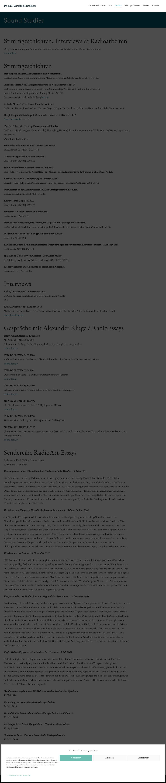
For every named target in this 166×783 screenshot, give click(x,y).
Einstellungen (143, 758)
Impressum (26, 775)
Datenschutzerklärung (15, 775)
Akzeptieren (76, 758)
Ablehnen (109, 758)
